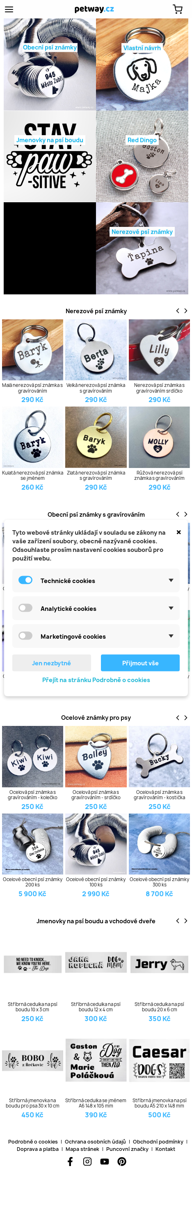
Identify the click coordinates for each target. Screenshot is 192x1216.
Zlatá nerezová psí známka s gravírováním (96, 475)
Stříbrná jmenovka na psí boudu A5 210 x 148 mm (160, 1103)
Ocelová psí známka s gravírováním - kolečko (32, 794)
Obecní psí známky (50, 49)
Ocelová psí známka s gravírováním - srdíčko (96, 794)
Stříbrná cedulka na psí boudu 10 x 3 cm (32, 1006)
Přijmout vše (140, 663)
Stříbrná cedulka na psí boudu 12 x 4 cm (96, 1006)
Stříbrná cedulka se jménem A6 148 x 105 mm (95, 1103)
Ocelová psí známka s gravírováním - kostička (159, 794)
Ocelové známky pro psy (96, 717)
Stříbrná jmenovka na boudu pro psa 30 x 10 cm (32, 1103)
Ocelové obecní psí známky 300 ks (159, 882)
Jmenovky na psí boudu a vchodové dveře (96, 921)
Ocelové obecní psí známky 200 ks (32, 882)
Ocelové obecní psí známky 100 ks (96, 882)
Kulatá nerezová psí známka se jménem (32, 475)
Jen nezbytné (51, 663)
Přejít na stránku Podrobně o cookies (96, 680)
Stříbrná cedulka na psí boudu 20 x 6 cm (159, 1006)
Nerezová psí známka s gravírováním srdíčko (159, 387)
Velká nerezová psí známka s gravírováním (95, 387)
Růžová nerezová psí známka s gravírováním (159, 475)
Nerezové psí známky (96, 311)
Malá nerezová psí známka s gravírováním (32, 387)
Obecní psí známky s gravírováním (96, 514)
